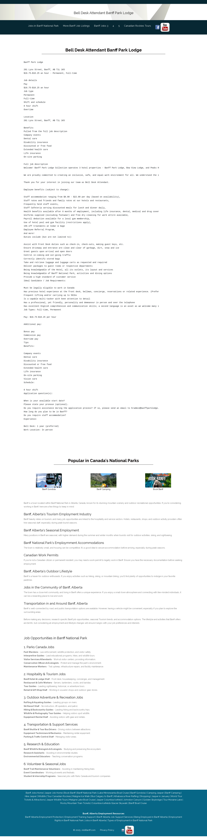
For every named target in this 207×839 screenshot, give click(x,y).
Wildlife (42, 799)
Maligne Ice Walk (81, 799)
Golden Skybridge (152, 802)
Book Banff (69, 795)
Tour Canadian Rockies (59, 799)
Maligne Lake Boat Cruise (82, 802)
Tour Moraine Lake (172, 802)
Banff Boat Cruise (138, 806)
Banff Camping (172, 795)
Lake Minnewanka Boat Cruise (113, 795)
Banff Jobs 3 (101, 25)
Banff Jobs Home (34, 795)
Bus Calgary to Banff (101, 799)
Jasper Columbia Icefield (109, 802)
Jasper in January (160, 799)
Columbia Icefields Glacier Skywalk (109, 806)
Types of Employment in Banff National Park (130, 823)
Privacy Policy (107, 832)
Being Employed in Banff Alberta (150, 819)
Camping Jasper (155, 795)
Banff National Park (87, 795)
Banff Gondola (137, 795)
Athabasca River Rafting (126, 799)
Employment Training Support (80, 819)
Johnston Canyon (132, 802)
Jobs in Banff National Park (45, 24)
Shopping (145, 799)
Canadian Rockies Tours (137, 25)
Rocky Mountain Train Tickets (75, 806)
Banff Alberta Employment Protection (44, 819)
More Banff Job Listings (76, 25)
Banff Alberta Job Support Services (115, 819)
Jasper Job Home (54, 795)
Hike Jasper (31, 799)
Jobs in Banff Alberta (95, 823)
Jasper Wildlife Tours (57, 802)
